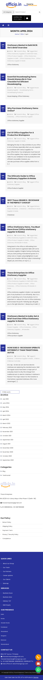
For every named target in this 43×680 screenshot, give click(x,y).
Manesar (3, 640)
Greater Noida (5, 623)
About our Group (8, 563)
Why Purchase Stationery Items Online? (22, 109)
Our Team (6, 567)
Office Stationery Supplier (24, 117)
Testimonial (6, 475)
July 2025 (6, 399)
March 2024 (6, 415)
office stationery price (27, 58)
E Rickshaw (22, 209)
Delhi (2, 614)
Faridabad (4, 627)
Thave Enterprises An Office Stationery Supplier (20, 274)
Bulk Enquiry (7, 605)
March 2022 (6, 423)
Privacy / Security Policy (10, 534)
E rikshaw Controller (13, 361)
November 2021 (8, 432)
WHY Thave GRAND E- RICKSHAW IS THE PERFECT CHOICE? (23, 201)
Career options (8, 575)
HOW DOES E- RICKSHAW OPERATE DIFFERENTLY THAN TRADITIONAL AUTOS (23, 350)
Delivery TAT (7, 601)
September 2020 (8, 460)
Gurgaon (3, 636)
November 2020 (8, 452)
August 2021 (6, 444)
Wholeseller (25, 329)
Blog (24, 51)
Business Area (7, 597)
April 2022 (6, 419)
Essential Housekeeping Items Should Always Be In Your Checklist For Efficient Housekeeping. (21, 80)
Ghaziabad (4, 631)
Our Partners (7, 571)
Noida (3, 618)
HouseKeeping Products (15, 92)
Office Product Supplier (15, 56)
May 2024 (6, 407)
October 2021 (7, 436)
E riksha (36, 359)
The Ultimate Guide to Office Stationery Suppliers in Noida (21, 177)
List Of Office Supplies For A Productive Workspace (20, 133)
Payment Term (8, 530)
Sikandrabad (5, 644)
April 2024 (6, 411)
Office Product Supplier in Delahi (18, 240)
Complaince (7, 538)
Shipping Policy (7, 526)
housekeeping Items (26, 90)
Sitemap (6, 583)
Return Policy (7, 522)
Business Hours (8, 593)
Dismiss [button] (35, 677)
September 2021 (8, 440)
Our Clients (6, 579)
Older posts (6, 392)
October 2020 (7, 456)
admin (11, 51)
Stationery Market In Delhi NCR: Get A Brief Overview (22, 46)
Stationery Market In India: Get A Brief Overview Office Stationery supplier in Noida (23, 318)
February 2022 (7, 427)
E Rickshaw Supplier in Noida (24, 359)
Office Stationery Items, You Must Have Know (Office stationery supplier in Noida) (23, 229)
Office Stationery (25, 327)
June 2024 (6, 403)
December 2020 (8, 448)
